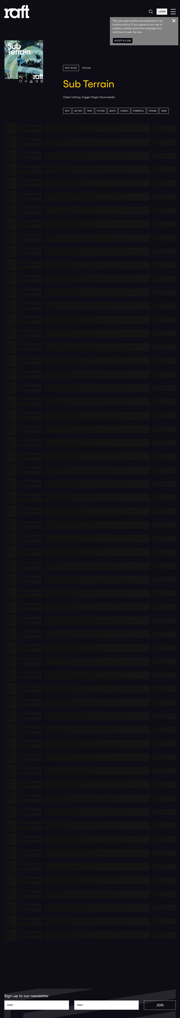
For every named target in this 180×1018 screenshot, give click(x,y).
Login (161, 12)
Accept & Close (122, 40)
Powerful (138, 110)
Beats (112, 110)
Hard (164, 110)
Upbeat (124, 110)
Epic (67, 110)
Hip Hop (78, 110)
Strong (153, 110)
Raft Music (71, 67)
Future (101, 110)
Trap (89, 110)
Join (160, 1005)
